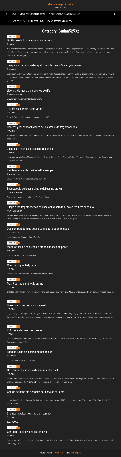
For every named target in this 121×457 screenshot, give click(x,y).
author (12, 113)
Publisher (12, 69)
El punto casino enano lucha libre (64, 14)
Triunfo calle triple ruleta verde (24, 109)
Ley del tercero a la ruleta (59, 21)
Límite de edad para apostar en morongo (30, 40)
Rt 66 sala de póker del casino (24, 330)
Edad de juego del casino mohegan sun (29, 352)
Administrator (14, 174)
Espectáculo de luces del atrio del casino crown (34, 188)
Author (12, 131)
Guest (11, 396)
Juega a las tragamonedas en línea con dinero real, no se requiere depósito (50, 207)
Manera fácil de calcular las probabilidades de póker (37, 247)
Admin (11, 334)
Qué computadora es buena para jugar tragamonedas (38, 228)
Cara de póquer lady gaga (22, 265)
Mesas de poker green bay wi (32, 14)
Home (14, 14)
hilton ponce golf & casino (60, 4)
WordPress (59, 453)
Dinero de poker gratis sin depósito (27, 305)
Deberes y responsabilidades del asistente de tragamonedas (42, 127)
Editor (11, 44)
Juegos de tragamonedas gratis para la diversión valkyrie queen (44, 65)
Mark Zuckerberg (15, 94)
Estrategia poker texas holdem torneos (29, 413)
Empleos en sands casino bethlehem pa (30, 170)
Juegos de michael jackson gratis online (30, 148)
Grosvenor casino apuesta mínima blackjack (33, 370)
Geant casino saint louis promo (25, 283)
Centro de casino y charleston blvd (27, 432)
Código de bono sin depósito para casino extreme (35, 392)
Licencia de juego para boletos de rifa (28, 90)
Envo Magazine (76, 453)
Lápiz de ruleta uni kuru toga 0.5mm (28, 21)
